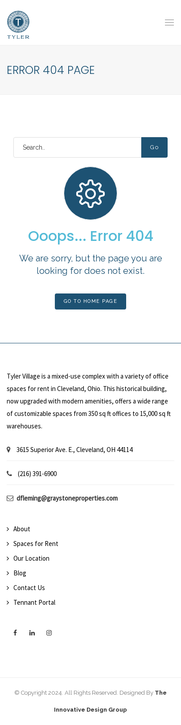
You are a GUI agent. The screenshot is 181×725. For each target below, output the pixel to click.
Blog (19, 573)
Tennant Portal (34, 602)
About (21, 529)
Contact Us (29, 587)
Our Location (31, 558)
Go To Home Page (91, 301)
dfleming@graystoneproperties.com (67, 498)
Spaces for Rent (35, 543)
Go (154, 147)
